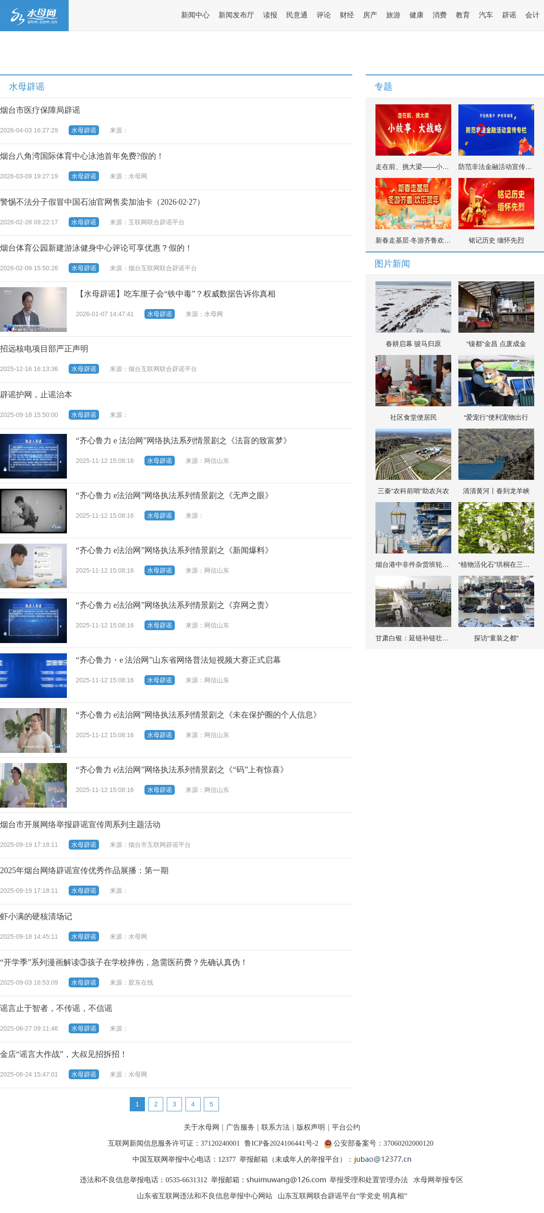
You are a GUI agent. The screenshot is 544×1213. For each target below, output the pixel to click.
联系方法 (275, 1127)
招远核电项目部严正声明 (44, 348)
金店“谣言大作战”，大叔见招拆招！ (64, 1054)
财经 (347, 15)
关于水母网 (202, 1127)
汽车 (486, 15)
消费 (440, 15)
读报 (270, 15)
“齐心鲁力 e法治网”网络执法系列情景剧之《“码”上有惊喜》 (182, 769)
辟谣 (509, 15)
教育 (463, 15)
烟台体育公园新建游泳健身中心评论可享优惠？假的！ (96, 247)
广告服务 (240, 1127)
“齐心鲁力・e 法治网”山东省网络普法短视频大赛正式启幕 (178, 660)
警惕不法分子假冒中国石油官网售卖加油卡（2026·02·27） (102, 202)
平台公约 (346, 1127)
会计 (532, 15)
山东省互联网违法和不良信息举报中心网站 (204, 1196)
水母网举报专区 (438, 1180)
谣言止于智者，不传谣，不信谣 (56, 1008)
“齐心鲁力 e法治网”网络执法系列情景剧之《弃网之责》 (174, 605)
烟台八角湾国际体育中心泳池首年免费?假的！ (82, 156)
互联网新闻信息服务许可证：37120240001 (174, 1143)
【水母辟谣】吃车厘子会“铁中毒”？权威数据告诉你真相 (176, 293)
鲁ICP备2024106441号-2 (282, 1143)
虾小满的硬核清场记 (36, 916)
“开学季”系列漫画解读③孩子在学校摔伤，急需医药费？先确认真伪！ (124, 962)
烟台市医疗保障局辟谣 (40, 110)
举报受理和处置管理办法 (369, 1180)
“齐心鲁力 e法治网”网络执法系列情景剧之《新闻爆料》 (174, 550)
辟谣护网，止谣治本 (36, 394)
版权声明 (311, 1127)
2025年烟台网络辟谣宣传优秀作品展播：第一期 (84, 870)
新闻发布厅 (236, 15)
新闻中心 (195, 15)
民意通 (297, 15)
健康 (416, 15)
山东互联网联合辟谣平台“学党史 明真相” (342, 1196)
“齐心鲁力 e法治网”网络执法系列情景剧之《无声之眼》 (174, 495)
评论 (324, 15)
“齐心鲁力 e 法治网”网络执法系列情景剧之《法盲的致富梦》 (183, 440)
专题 (383, 86)
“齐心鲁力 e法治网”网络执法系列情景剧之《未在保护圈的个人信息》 (198, 714)
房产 (370, 15)
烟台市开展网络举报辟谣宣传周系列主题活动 (80, 824)
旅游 (393, 15)
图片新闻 (392, 263)
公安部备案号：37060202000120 (383, 1143)
